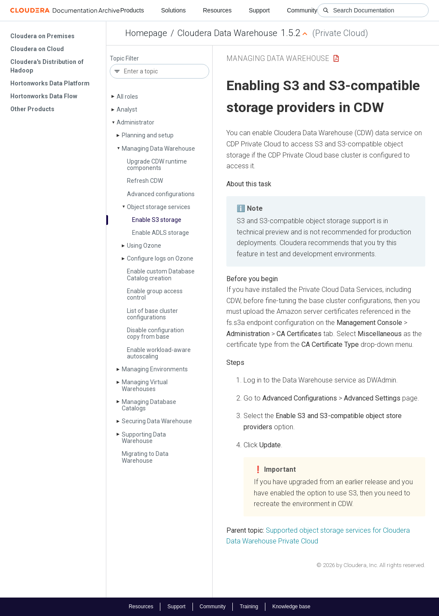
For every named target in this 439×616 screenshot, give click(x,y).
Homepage (146, 33)
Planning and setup (148, 135)
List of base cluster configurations (152, 314)
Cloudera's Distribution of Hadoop (47, 66)
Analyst (127, 109)
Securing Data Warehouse (157, 421)
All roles (127, 96)
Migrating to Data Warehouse (145, 457)
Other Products (32, 109)
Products (132, 10)
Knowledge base (291, 607)
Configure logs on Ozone (160, 258)
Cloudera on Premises (42, 36)
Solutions (173, 10)
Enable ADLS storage (160, 232)
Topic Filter (124, 58)
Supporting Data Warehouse (144, 437)
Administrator (135, 122)
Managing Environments (155, 369)
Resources (217, 10)
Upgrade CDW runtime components (157, 164)
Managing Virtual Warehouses (145, 385)
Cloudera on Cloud (37, 49)
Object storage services (158, 206)
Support (259, 10)
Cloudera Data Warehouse (227, 33)
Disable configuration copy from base (155, 333)
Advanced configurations (161, 194)
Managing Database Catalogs (149, 405)
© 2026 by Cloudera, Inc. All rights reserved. (370, 565)
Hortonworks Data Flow (43, 96)
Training (249, 607)
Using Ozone (144, 245)
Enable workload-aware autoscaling (159, 353)
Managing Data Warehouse (158, 148)
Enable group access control (155, 294)
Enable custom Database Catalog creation (161, 274)
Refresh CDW (145, 180)
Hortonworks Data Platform (50, 83)
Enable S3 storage (156, 219)
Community (302, 10)
